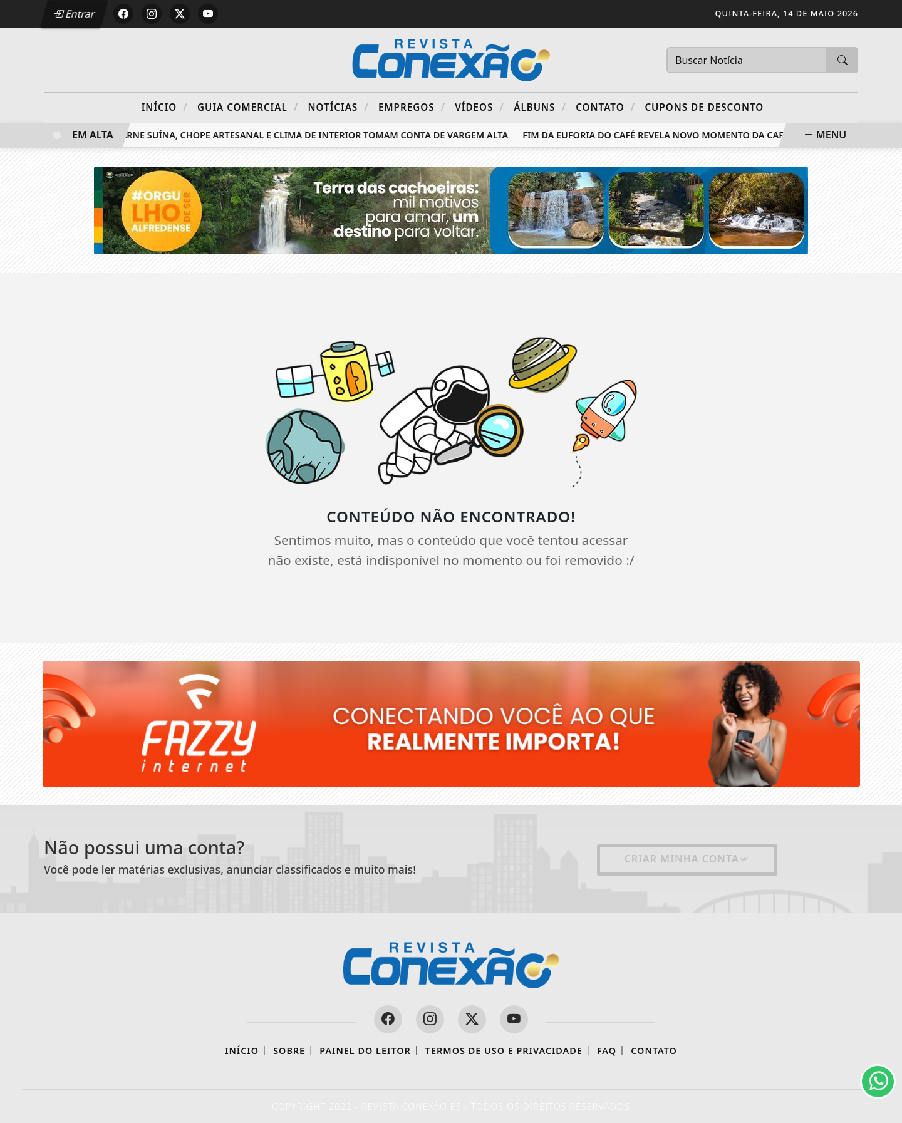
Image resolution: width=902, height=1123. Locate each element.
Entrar (73, 14)
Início (165, 107)
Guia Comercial (247, 107)
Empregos (411, 107)
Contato (605, 107)
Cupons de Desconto (704, 107)
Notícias (338, 107)
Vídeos (479, 107)
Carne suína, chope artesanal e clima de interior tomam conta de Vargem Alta (314, 135)
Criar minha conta (687, 858)
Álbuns (540, 107)
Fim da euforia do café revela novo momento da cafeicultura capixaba (703, 135)
